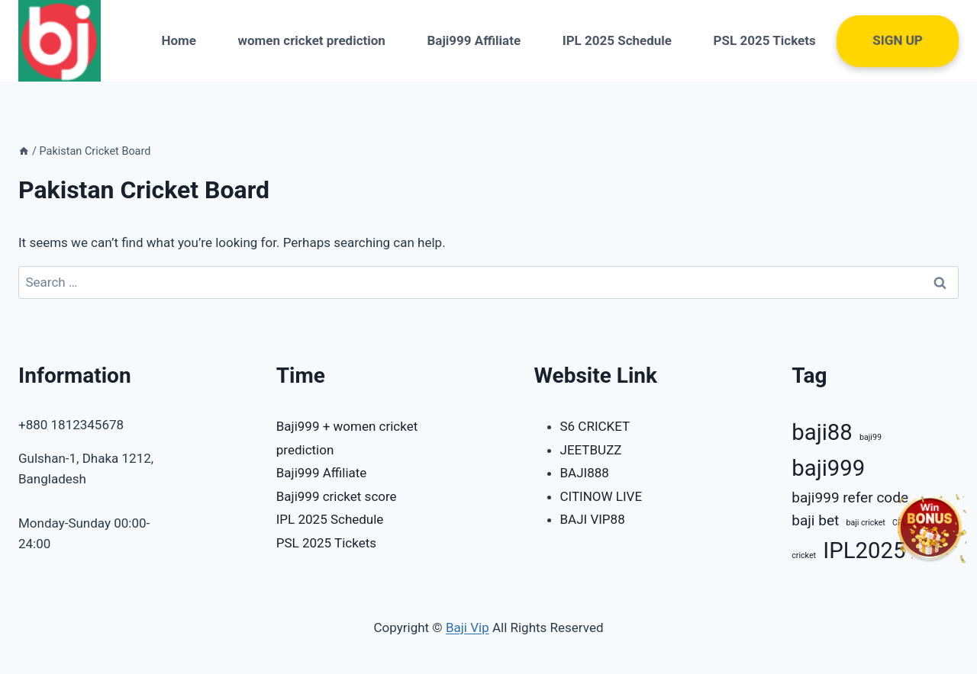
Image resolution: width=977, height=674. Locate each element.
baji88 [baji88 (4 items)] (822, 432)
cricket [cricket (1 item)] (804, 555)
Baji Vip (467, 627)
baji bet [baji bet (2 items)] (815, 520)
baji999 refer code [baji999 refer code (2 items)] (850, 497)
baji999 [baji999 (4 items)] (828, 468)
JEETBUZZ (591, 449)
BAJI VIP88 (592, 519)
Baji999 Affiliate (474, 40)
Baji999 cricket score (336, 496)
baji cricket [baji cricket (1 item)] (865, 523)
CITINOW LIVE (601, 496)
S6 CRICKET (595, 426)
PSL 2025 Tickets (765, 40)
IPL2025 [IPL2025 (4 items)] (864, 550)
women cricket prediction (311, 40)
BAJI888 (584, 472)
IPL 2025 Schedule (617, 40)
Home (178, 40)
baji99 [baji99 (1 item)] (870, 437)
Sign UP (898, 40)
